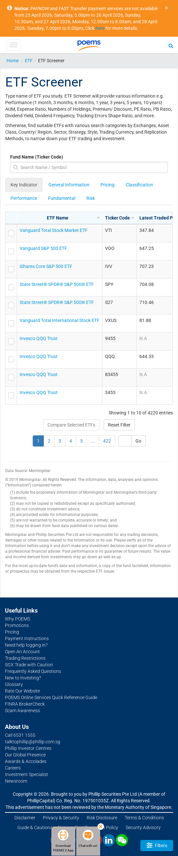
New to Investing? (23, 677)
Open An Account (22, 651)
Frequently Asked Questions (33, 671)
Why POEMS (17, 618)
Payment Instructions (27, 638)
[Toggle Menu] (14, 44)
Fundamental (61, 198)
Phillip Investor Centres (28, 748)
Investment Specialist (26, 774)
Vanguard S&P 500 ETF (43, 248)
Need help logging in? (26, 645)
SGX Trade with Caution (29, 664)
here (100, 28)
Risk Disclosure (102, 817)
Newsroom (16, 781)
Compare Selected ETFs (71, 425)
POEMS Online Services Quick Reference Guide (51, 697)
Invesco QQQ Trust (39, 338)
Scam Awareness (22, 710)
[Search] (171, 45)
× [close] (166, 8)
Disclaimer (24, 817)
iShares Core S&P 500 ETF (46, 266)
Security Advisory (143, 827)
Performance (23, 198)
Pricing (107, 184)
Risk (90, 198)
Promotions (17, 625)
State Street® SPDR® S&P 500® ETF (57, 284)
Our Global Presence (25, 754)
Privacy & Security (61, 817)
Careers (13, 767)
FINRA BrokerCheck (25, 704)
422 (107, 441)
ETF (29, 60)
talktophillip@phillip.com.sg (32, 741)
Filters (157, 845)
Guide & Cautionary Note (42, 827)
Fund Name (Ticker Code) (36, 157)
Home (13, 60)
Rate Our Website (22, 691)
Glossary (14, 684)
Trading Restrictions (25, 658)
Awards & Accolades (25, 761)
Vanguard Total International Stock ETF (59, 320)
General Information (68, 184)
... (93, 441)
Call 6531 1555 (20, 735)
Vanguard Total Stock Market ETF (54, 230)
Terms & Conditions (144, 817)
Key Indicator (23, 184)
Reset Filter (119, 425)
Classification (139, 184)
